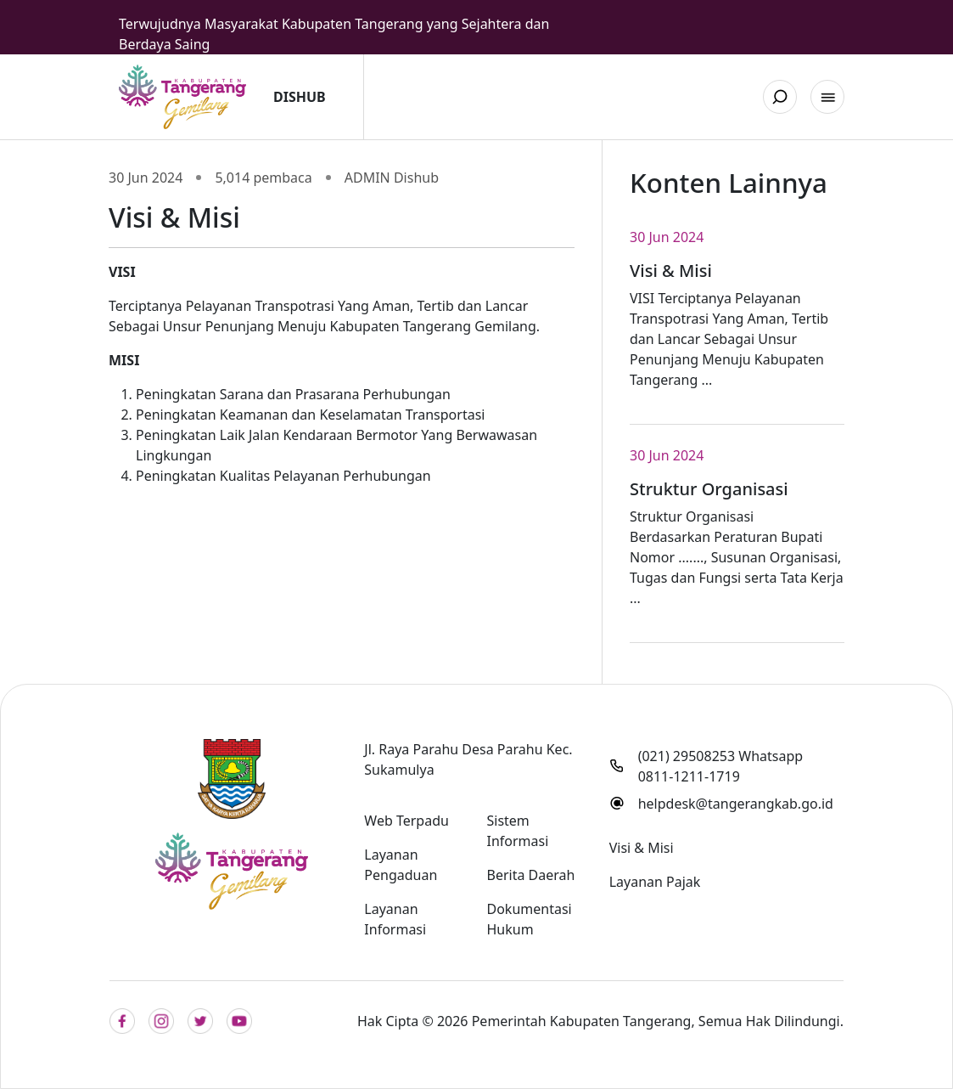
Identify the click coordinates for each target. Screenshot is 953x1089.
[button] (827, 97)
